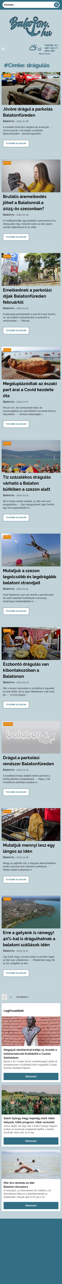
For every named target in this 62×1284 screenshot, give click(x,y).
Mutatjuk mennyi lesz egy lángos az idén (29, 848)
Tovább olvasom (16, 143)
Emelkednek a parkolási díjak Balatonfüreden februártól (27, 296)
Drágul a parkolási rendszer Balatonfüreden (28, 760)
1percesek (8, 724)
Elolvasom (31, 1076)
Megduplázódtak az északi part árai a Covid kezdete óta (30, 389)
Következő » (22, 997)
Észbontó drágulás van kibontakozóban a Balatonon (26, 670)
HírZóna (7, 75)
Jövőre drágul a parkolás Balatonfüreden (28, 112)
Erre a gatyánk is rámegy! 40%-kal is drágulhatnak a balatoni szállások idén (29, 938)
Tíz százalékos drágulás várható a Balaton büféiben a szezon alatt (27, 483)
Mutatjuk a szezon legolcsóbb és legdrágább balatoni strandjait (29, 576)
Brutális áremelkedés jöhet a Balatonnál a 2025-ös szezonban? (24, 202)
